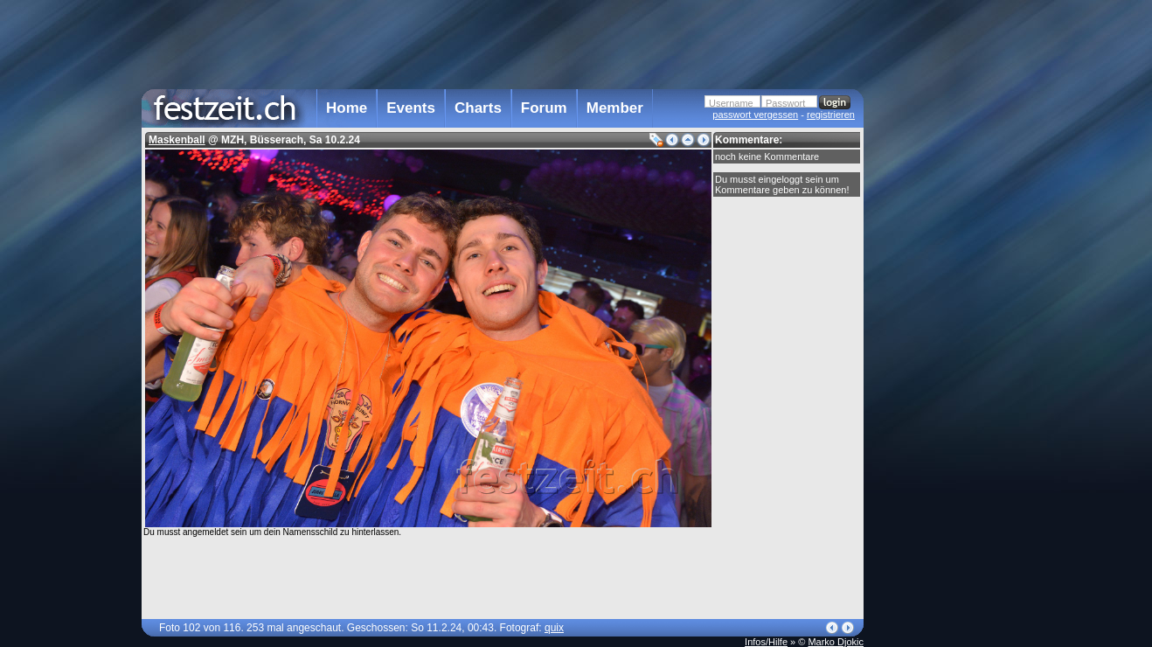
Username (731, 103)
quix (554, 628)
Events (410, 108)
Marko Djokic (836, 642)
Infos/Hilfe (766, 642)
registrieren (831, 114)
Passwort (785, 103)
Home (346, 108)
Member (614, 108)
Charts (478, 108)
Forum (544, 108)
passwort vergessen (755, 114)
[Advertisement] (940, 352)
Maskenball (177, 140)
